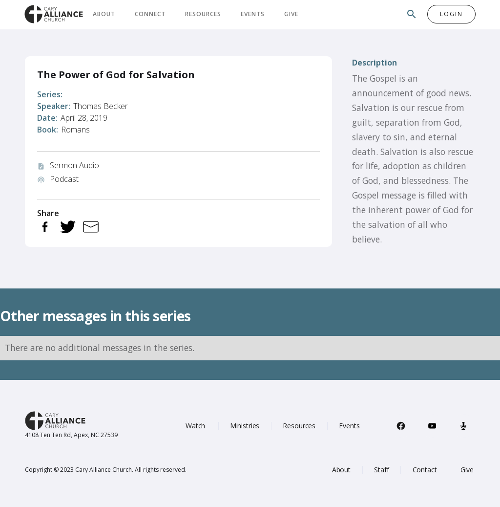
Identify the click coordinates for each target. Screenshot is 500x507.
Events (253, 14)
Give (291, 14)
